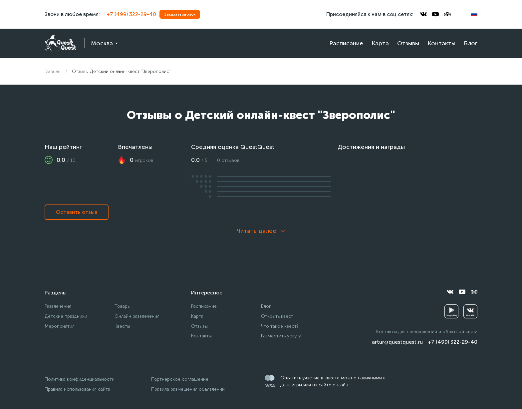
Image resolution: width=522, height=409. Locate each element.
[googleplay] (451, 311)
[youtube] (435, 14)
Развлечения (58, 306)
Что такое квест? (280, 326)
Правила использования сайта (77, 389)
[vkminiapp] (470, 311)
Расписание (346, 43)
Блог (470, 43)
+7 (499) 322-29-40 (131, 14)
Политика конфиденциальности (80, 379)
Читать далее (256, 230)
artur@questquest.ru (397, 342)
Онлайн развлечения (137, 316)
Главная (52, 71)
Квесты (122, 326)
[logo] (60, 43)
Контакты (441, 43)
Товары (122, 306)
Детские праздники (66, 316)
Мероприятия (60, 326)
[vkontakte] (423, 14)
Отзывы (408, 43)
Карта (380, 43)
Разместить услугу (281, 336)
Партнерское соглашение (179, 379)
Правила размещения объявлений (188, 389)
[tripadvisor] (447, 14)
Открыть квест (277, 316)
